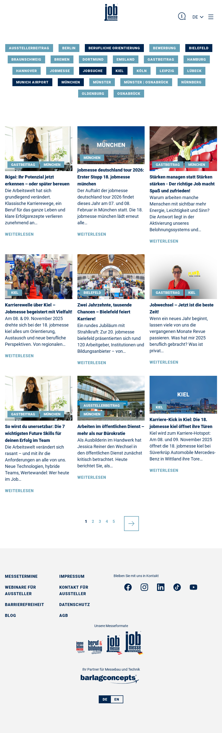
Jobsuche (93, 71)
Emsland (126, 59)
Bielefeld (199, 48)
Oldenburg (93, 94)
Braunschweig (26, 59)
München (71, 82)
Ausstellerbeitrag (29, 48)
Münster (102, 82)
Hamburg (196, 59)
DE (195, 17)
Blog (10, 615)
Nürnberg (191, 82)
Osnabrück (128, 94)
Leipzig (167, 71)
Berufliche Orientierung (114, 48)
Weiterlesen (19, 234)
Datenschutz (74, 604)
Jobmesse (60, 71)
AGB (63, 615)
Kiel (120, 71)
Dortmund (93, 59)
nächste (131, 522)
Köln (142, 71)
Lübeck (194, 71)
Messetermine (21, 576)
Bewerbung (164, 48)
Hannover (26, 71)
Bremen (62, 59)
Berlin (69, 48)
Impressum (72, 576)
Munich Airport (32, 82)
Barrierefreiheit (24, 604)
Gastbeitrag (161, 59)
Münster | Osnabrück (146, 82)
